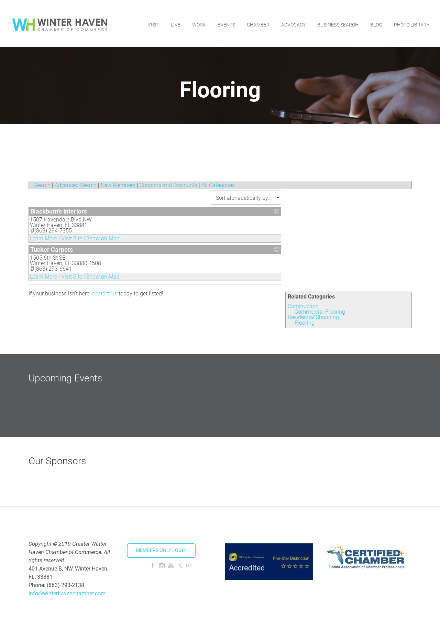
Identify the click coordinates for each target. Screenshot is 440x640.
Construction (303, 306)
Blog (376, 22)
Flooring (305, 322)
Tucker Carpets (51, 249)
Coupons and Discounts (168, 185)
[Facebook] (153, 565)
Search (42, 185)
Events (226, 22)
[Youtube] (171, 565)
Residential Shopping (313, 317)
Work (199, 22)
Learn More (43, 238)
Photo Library (411, 22)
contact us (104, 293)
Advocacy (293, 22)
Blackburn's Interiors (58, 211)
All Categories (218, 185)
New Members (118, 185)
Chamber (257, 22)
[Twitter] (180, 565)
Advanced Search (76, 185)
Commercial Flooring (320, 311)
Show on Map (103, 238)
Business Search (337, 22)
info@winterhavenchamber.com (67, 593)
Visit (153, 22)
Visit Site (71, 238)
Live (175, 22)
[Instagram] (162, 565)
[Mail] (188, 565)
